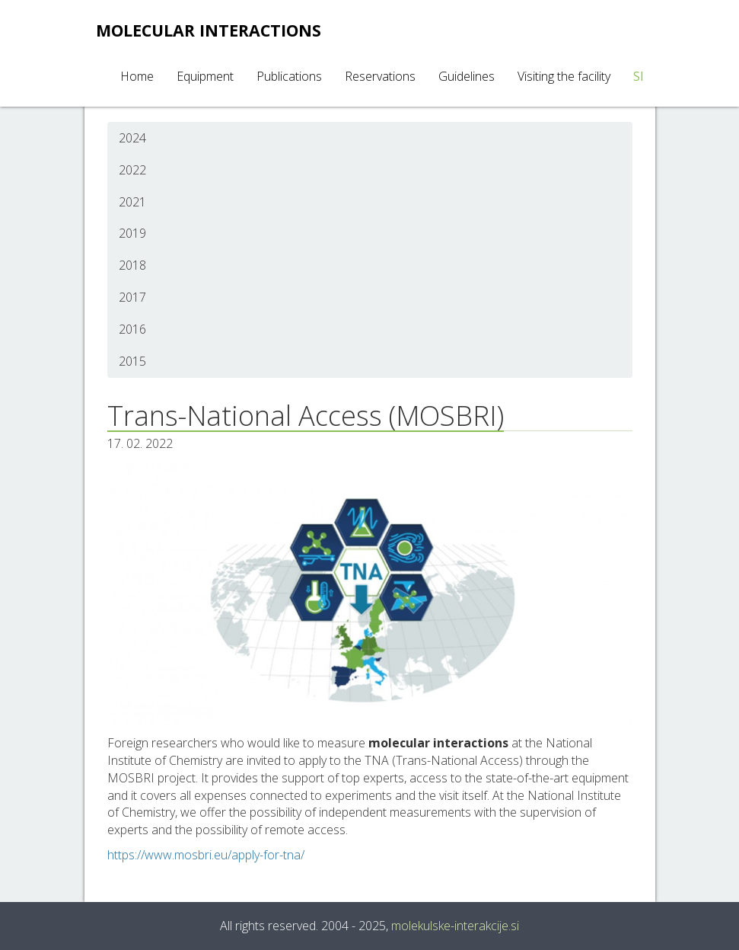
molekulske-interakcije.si (455, 925)
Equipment (205, 76)
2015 (132, 361)
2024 (132, 138)
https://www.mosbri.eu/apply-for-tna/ (205, 854)
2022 (132, 170)
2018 (132, 265)
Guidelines (466, 76)
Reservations (380, 76)
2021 (132, 202)
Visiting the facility (564, 76)
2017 (132, 297)
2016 (132, 329)
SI (638, 76)
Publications (289, 76)
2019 (132, 233)
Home (137, 76)
